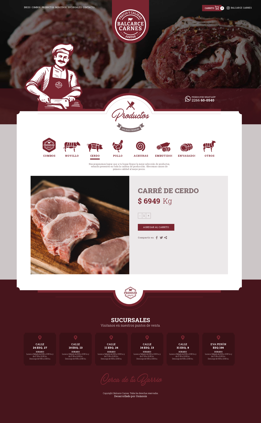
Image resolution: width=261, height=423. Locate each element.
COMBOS (36, 7)
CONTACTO (88, 7)
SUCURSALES (75, 7)
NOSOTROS (60, 7)
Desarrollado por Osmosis (130, 395)
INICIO (27, 7)
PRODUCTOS (48, 7)
